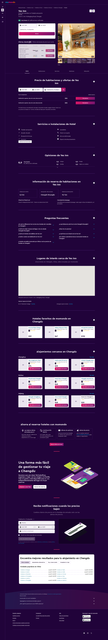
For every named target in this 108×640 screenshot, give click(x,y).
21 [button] (44, 50)
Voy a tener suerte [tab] (52, 562)
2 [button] (51, 39)
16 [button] (51, 46)
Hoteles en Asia (30, 7)
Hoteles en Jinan (61, 576)
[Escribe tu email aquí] (38, 531)
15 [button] (48, 46)
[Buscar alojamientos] (2, 10)
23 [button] (51, 50)
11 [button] (33, 46)
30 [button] (51, 53)
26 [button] (37, 53)
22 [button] (48, 50)
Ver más (92, 357)
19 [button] (37, 50)
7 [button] (44, 43)
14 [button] (44, 46)
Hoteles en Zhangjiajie (25, 580)
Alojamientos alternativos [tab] (38, 562)
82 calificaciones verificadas (35, 20)
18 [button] (33, 50)
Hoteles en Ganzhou (62, 580)
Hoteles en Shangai (25, 569)
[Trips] (2, 17)
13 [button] (40, 46)
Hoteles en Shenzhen (25, 574)
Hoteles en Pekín (61, 569)
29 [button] (48, 53)
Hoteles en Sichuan (48, 7)
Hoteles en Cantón (24, 572)
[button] (2, 2)
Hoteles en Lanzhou (25, 578)
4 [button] (33, 43)
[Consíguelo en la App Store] (86, 620)
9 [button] (51, 43)
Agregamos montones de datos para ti (57, 601)
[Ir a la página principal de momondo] (10, 2)
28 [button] (44, 53)
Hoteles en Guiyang (61, 578)
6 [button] (40, 43)
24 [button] (30, 53)
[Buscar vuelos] (2, 6)
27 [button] (40, 53)
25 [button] (33, 53)
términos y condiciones (42, 541)
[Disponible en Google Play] (86, 616)
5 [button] (37, 43)
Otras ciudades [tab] (25, 562)
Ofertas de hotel (21, 7)
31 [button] (30, 57)
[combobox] (38, 523)
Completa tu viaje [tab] (64, 562)
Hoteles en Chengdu (58, 7)
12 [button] (37, 46)
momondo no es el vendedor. (57, 598)
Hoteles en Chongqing (25, 576)
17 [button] (29, 50)
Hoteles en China (38, 7)
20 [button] (40, 50)
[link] (35, 368)
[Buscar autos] (2, 13)
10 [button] (30, 46)
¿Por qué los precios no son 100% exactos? (57, 604)
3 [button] (67, 39)
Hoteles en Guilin (61, 572)
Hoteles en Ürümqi (61, 574)
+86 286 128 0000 (23, 18)
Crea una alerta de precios (82, 434)
